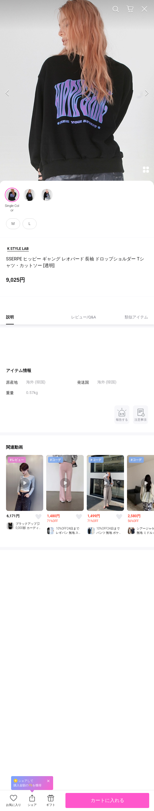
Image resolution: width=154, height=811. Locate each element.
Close (144, 9)
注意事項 (140, 414)
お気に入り (13, 804)
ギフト (50, 804)
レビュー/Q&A (83, 317)
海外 (101, 382)
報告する (122, 414)
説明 (10, 317)
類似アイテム (136, 317)
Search (115, 9)
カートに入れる (107, 800)
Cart (130, 9)
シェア (32, 804)
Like (38, 516)
